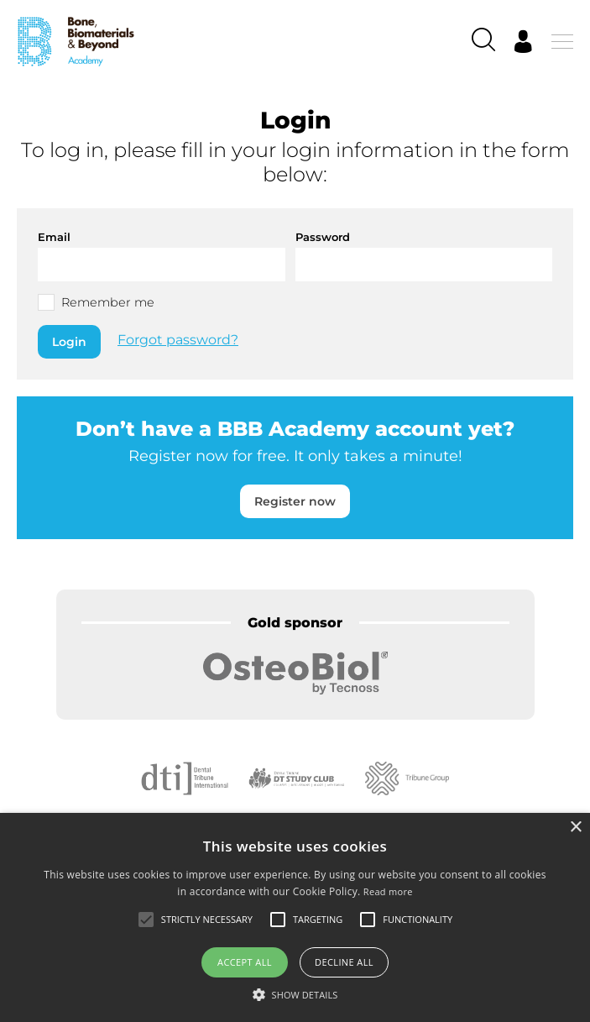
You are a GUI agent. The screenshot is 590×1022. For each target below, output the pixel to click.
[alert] (295, 917)
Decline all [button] (344, 962)
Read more (388, 891)
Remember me (107, 302)
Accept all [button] (244, 962)
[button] (295, 994)
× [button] (575, 827)
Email (54, 237)
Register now (295, 501)
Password (322, 237)
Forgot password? (177, 340)
